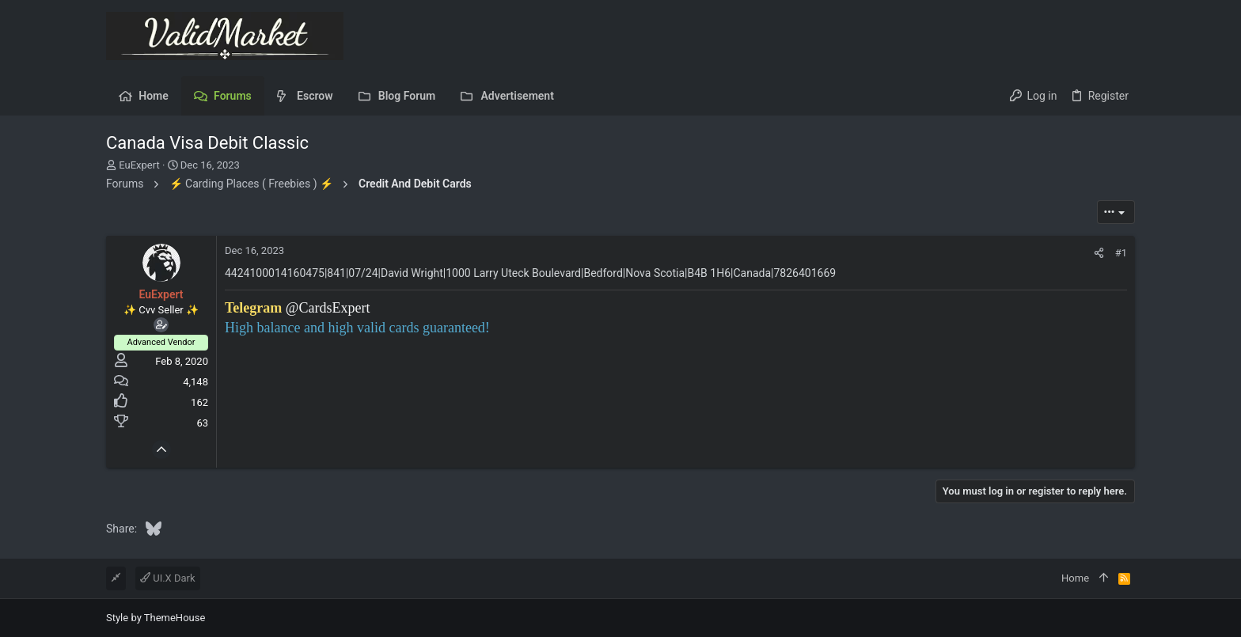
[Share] (1099, 252)
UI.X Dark (167, 578)
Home (1075, 578)
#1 (1121, 253)
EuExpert (139, 165)
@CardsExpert (328, 308)
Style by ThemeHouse (155, 618)
